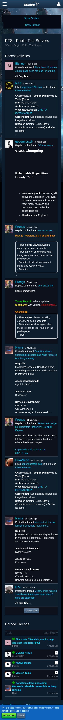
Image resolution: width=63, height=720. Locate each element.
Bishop (20, 63)
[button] (4, 4)
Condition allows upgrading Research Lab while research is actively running (36, 355)
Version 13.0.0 (45, 285)
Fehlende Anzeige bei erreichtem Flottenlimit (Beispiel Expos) (36, 427)
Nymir (19, 347)
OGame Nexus (23, 90)
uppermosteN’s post (32, 87)
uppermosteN (24, 141)
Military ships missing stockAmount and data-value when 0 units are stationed (36, 594)
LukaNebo (22, 460)
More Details (9, 715)
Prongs (20, 226)
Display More (31, 611)
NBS (18, 83)
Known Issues (45, 230)
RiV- (18, 587)
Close (21, 715)
